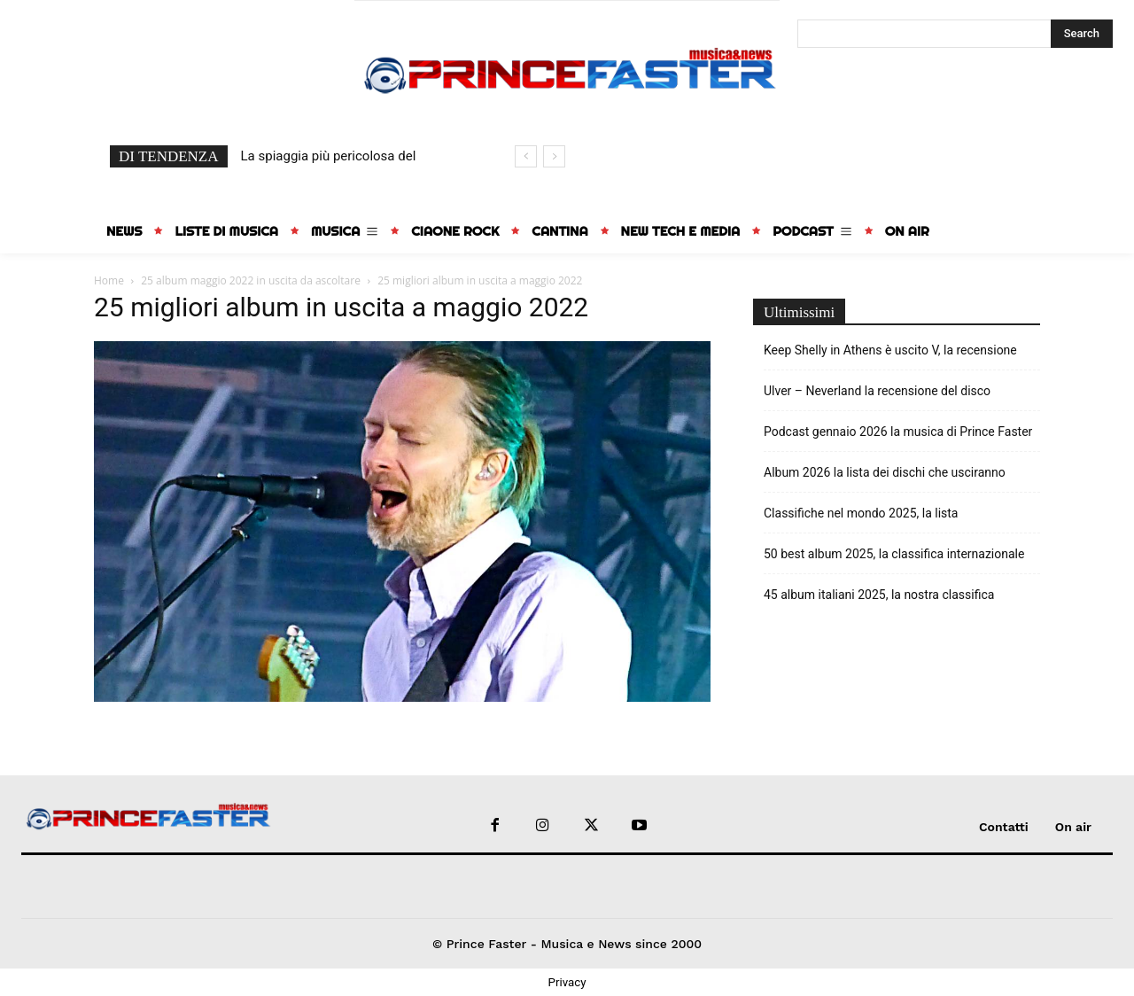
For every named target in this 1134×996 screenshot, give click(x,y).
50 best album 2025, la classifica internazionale (894, 554)
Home (109, 280)
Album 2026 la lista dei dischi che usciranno (885, 472)
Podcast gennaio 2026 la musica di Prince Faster (898, 431)
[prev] (526, 156)
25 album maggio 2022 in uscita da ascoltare (251, 280)
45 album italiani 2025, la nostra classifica (879, 594)
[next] (554, 156)
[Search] (1082, 33)
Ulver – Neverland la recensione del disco (877, 391)
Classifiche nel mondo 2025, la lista (861, 513)
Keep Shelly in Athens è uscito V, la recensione (890, 350)
